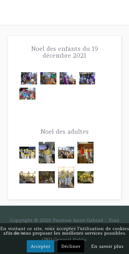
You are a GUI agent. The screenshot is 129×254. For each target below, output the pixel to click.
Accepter (40, 246)
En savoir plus (107, 246)
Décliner (70, 246)
